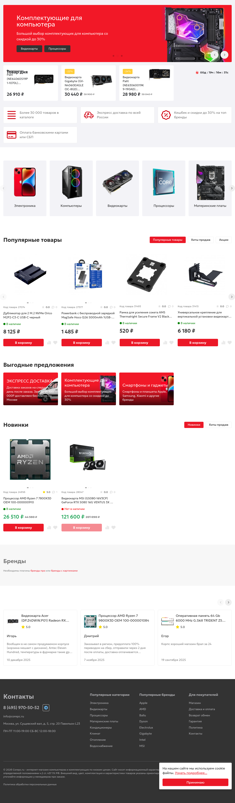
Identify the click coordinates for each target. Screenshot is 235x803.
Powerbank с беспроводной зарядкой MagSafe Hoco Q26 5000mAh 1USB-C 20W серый (88, 315)
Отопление (98, 740)
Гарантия (195, 721)
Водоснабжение (101, 746)
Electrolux (146, 727)
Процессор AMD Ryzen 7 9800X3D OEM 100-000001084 (124, 618)
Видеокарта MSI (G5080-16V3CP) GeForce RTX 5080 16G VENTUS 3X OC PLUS (88, 500)
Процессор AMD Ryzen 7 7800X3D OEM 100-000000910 (27, 500)
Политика (195, 727)
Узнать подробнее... (191, 773)
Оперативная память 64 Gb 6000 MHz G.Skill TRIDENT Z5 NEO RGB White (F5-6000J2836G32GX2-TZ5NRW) (199, 618)
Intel (142, 740)
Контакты (195, 733)
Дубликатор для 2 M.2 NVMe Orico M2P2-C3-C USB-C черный (27, 315)
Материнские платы (104, 721)
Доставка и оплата (202, 709)
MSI (142, 746)
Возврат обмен (199, 715)
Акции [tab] (223, 240)
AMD (142, 709)
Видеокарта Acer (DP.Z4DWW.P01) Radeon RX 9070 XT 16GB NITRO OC (43, 618)
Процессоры (57, 48)
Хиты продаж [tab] (201, 240)
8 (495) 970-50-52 (21, 707)
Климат (95, 733)
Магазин (195, 703)
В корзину (23, 342)
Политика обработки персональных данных (30, 784)
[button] (113, 56)
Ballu (142, 715)
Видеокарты (29, 48)
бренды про (38, 570)
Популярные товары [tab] (167, 240)
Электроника (99, 703)
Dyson (143, 721)
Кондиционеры (101, 727)
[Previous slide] (214, 55)
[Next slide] (224, 55)
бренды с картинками (64, 570)
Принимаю (196, 782)
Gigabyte (145, 733)
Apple (143, 703)
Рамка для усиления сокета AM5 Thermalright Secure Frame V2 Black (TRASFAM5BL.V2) (144, 314)
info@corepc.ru (13, 716)
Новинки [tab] (194, 425)
